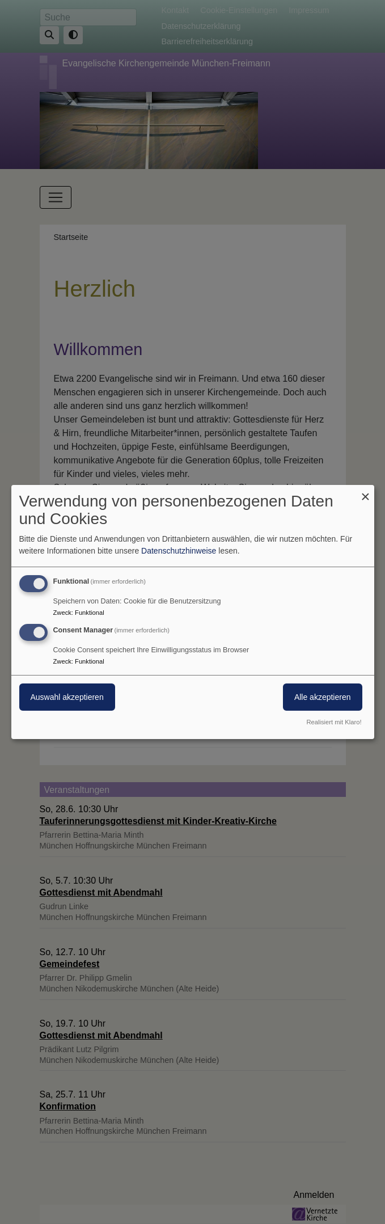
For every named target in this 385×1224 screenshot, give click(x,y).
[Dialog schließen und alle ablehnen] (365, 492)
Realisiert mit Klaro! (334, 722)
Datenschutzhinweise (178, 550)
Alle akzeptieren (322, 697)
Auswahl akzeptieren (67, 697)
